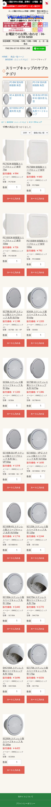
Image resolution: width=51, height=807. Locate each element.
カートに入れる (13, 198)
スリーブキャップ (35, 122)
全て (3, 122)
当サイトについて (25, 796)
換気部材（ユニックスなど (16, 122)
